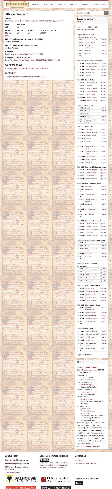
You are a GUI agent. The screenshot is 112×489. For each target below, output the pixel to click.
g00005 (103, 186)
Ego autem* (90, 129)
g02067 (103, 199)
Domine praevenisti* (92, 291)
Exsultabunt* (90, 176)
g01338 (103, 83)
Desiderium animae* (91, 319)
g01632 (103, 294)
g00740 (103, 129)
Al (29, 33)
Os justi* (87, 108)
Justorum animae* (92, 179)
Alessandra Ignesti (87, 399)
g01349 (103, 108)
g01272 (103, 86)
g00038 (103, 226)
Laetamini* (90, 232)
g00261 (103, 204)
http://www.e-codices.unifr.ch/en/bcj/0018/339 (24, 54)
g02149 (103, 151)
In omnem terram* (91, 209)
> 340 (96, 27)
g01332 (103, 89)
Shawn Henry (85, 392)
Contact (79, 460)
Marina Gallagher (87, 385)
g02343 (103, 146)
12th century (86, 370)
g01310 (103, 40)
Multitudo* (88, 54)
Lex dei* (88, 141)
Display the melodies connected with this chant (26, 77)
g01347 (103, 159)
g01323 (103, 176)
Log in (78, 483)
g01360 (103, 291)
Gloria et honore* (91, 156)
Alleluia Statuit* (91, 337)
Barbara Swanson (87, 377)
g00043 (103, 54)
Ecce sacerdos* (92, 89)
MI (18, 33)
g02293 (103, 214)
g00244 (103, 72)
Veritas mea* (91, 95)
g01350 (103, 135)
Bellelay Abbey (91, 367)
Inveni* (89, 86)
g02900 (103, 337)
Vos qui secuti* (89, 214)
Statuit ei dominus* (92, 331)
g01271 (103, 331)
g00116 (103, 232)
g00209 (103, 75)
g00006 (103, 189)
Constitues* (89, 189)
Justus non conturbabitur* (90, 309)
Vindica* (88, 272)
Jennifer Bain (85, 409)
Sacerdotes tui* (92, 83)
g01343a (103, 141)
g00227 (103, 63)
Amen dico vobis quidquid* (90, 121)
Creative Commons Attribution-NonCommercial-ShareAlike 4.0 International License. (54, 465)
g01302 (43, 33)
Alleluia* (87, 114)
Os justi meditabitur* (92, 132)
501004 (103, 243)
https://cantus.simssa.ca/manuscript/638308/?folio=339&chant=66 (32, 60)
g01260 (103, 156)
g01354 (103, 97)
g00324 (103, 223)
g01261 (103, 162)
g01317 (103, 51)
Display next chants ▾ (84, 355)
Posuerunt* (89, 281)
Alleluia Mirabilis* (91, 275)
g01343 (103, 111)
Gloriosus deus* (90, 43)
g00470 (103, 173)
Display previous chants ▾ (86, 34)
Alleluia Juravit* (92, 92)
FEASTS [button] (73, 4)
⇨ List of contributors (12, 473)
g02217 (103, 249)
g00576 (103, 278)
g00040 (103, 275)
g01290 (103, 288)
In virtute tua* (90, 288)
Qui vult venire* (90, 322)
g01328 (103, 69)
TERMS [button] (85, 4)
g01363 (103, 117)
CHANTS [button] (61, 4)
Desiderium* (89, 117)
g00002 (103, 194)
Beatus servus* (92, 97)
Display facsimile (86, 29)
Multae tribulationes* (92, 63)
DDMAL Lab (9, 467)
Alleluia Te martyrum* (93, 69)
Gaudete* (88, 257)
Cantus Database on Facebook (86, 463)
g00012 (103, 101)
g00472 (103, 281)
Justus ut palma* (91, 135)
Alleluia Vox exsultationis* (89, 47)
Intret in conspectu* (91, 40)
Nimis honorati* (90, 194)
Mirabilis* (88, 51)
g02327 (103, 308)
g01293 (103, 322)
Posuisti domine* (91, 300)
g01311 (103, 43)
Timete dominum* (91, 66)
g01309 (103, 257)
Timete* (87, 246)
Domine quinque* (93, 101)
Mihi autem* (89, 186)
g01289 (103, 300)
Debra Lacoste (86, 413)
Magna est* (89, 162)
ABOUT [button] (35, 4)
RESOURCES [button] (99, 4)
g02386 (103, 46)
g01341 (103, 92)
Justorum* (89, 75)
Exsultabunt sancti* (93, 229)
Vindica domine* (91, 173)
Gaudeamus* (89, 243)
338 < (91, 27)
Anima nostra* (90, 278)
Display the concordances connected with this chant (28, 68)
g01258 (103, 120)
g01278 (103, 95)
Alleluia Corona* (91, 294)
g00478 (103, 66)
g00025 (103, 209)
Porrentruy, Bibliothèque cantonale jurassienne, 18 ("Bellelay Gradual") (34, 21)
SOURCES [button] (48, 4)
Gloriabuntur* (90, 72)
